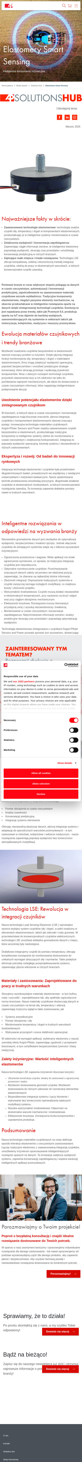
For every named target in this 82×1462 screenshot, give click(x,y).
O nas (5, 1435)
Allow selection (41, 783)
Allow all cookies (41, 773)
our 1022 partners (23, 681)
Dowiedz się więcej (57, 1331)
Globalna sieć (9, 1451)
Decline (41, 794)
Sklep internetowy (10, 1459)
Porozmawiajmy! (61, 1273)
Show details (64, 763)
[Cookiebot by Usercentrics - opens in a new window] (64, 665)
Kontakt (6, 1443)
